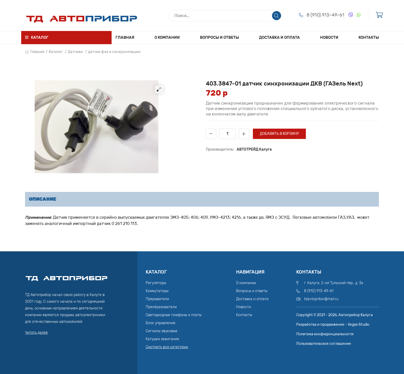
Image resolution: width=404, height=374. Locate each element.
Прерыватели (157, 299)
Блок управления (160, 323)
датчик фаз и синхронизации (114, 52)
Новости (329, 37)
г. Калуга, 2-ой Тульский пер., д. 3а (333, 283)
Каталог (56, 52)
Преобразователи (161, 307)
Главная (124, 37)
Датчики (75, 52)
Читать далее (36, 332)
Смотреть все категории (167, 347)
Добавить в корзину (279, 133)
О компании (167, 37)
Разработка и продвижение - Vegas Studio (332, 324)
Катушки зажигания (162, 339)
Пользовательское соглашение (323, 343)
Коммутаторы (157, 291)
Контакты (369, 37)
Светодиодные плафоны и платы (173, 315)
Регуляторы (156, 283)
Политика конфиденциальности (325, 334)
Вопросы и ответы (219, 37)
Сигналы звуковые (161, 331)
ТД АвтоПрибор (66, 275)
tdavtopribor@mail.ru (321, 299)
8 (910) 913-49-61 (325, 15)
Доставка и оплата (279, 37)
